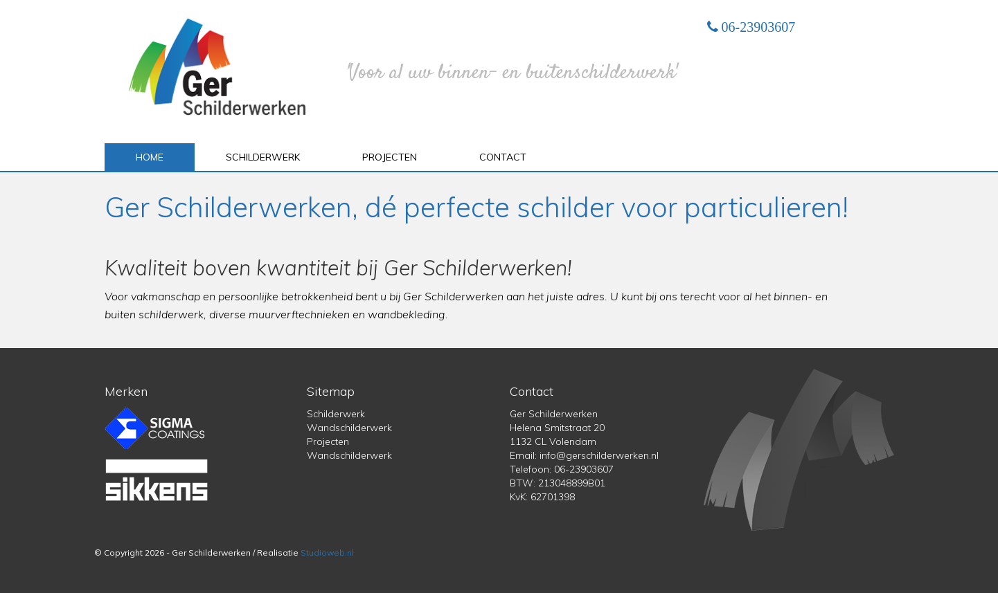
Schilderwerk (263, 157)
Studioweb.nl (327, 552)
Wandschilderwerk (349, 427)
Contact (502, 157)
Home (149, 157)
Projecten (389, 157)
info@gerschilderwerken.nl (599, 455)
